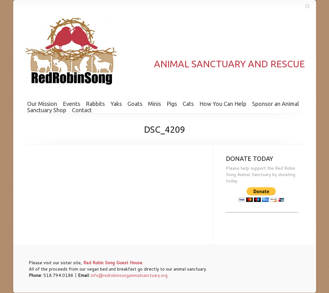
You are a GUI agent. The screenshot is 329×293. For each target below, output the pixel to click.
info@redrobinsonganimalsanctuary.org (129, 275)
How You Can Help (222, 104)
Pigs (172, 104)
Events (71, 104)
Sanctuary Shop (46, 110)
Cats (188, 104)
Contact (82, 110)
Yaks (116, 104)
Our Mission (42, 104)
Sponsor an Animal (275, 104)
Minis (154, 104)
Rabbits (95, 104)
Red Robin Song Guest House (112, 262)
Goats (134, 104)
